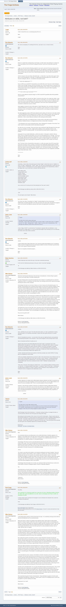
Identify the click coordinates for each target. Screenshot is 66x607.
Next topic (58, 22)
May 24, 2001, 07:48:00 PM (22, 273)
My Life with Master (21, 507)
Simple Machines (13, 605)
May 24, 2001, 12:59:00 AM (22, 214)
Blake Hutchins (9, 258)
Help (51, 605)
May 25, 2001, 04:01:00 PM (22, 398)
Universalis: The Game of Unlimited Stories (26, 426)
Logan (7, 29)
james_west (8, 214)
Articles (36, 5)
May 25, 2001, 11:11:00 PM (22, 514)
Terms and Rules (56, 605)
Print (60, 25)
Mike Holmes (8, 273)
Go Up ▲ (61, 605)
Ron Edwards (9, 42)
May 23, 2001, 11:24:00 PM (22, 199)
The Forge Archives (11, 5)
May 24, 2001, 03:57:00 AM (22, 238)
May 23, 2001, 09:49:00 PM (22, 29)
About (31, 5)
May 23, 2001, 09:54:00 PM (22, 42)
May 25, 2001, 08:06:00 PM (22, 487)
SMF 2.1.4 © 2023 (6, 605)
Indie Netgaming (25, 321)
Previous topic (52, 22)
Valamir (7, 398)
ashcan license (39, 509)
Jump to (43, 597)
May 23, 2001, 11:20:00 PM (22, 161)
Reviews (46, 5)
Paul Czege (8, 487)
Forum (41, 5)
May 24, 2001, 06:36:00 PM (22, 258)
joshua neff (8, 161)
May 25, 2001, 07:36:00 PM (22, 430)
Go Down (7, 25)
